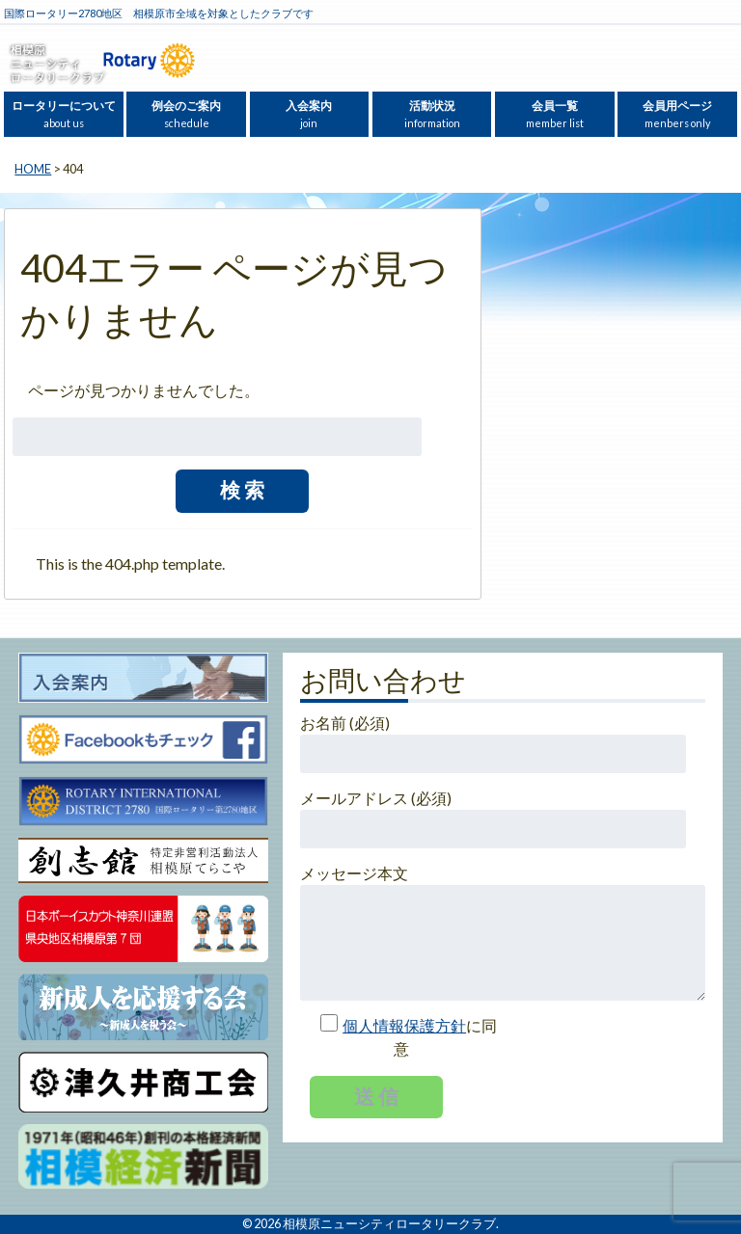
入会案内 (309, 113)
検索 (244, 489)
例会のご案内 (186, 113)
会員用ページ (677, 113)
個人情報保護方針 (404, 1025)
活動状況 (432, 113)
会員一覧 (555, 113)
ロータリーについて (64, 113)
